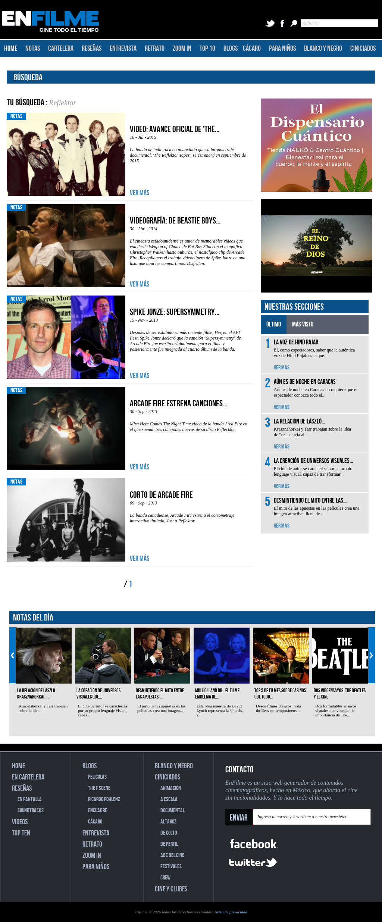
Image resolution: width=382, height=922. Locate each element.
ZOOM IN (182, 48)
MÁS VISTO (302, 324)
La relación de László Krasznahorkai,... (36, 693)
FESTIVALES (171, 866)
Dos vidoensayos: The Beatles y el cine (340, 693)
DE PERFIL (169, 844)
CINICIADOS (363, 48)
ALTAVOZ (168, 821)
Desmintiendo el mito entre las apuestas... (160, 693)
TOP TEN (21, 833)
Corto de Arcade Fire (161, 495)
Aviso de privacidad (231, 912)
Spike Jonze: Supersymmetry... (174, 312)
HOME (10, 48)
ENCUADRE (97, 810)
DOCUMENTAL (172, 810)
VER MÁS (139, 192)
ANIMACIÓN (170, 788)
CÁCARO (252, 48)
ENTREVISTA (123, 48)
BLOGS (230, 48)
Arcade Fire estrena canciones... (178, 403)
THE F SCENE (99, 788)
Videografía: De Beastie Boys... (175, 220)
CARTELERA (60, 48)
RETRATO (155, 48)
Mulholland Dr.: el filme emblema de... (217, 693)
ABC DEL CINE (172, 855)
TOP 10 (207, 48)
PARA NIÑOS (282, 48)
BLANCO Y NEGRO (323, 48)
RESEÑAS (91, 48)
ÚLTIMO (273, 324)
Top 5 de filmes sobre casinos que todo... (280, 693)
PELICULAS (97, 777)
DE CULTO (168, 833)
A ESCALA (169, 799)
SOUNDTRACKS (31, 810)
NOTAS (32, 48)
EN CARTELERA (28, 777)
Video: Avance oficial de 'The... (174, 129)
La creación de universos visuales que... (98, 693)
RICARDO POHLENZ (104, 799)
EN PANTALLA (30, 799)
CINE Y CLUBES (171, 889)
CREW (165, 877)
